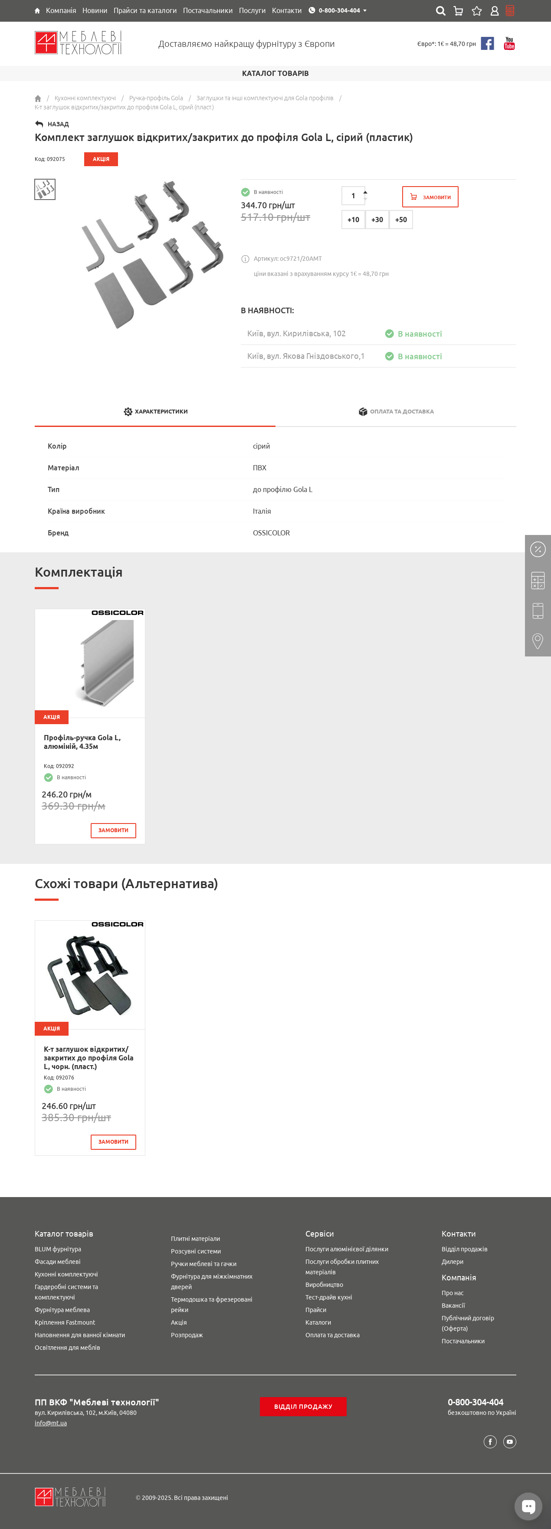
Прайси (315, 1309)
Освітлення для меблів (67, 1347)
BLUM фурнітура (58, 1249)
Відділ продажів (465, 1249)
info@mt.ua (51, 1423)
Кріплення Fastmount (65, 1322)
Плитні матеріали (195, 1238)
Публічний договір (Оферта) (468, 1323)
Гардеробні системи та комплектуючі (66, 1292)
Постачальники (463, 1341)
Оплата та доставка (332, 1335)
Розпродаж (187, 1335)
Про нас (453, 1292)
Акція (179, 1322)
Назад (58, 124)
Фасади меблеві (58, 1261)
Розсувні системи (196, 1251)
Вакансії (453, 1305)
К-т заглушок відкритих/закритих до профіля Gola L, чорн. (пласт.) (89, 1057)
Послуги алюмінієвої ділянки (346, 1249)
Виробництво (324, 1284)
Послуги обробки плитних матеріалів (342, 1267)
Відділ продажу (303, 1406)
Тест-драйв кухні (328, 1297)
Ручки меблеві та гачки (203, 1263)
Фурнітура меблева (62, 1309)
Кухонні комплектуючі (66, 1274)
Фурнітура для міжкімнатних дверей (212, 1281)
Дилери (452, 1261)
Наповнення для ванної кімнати (80, 1335)
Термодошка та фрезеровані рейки (212, 1304)
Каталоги (318, 1322)
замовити (113, 830)
